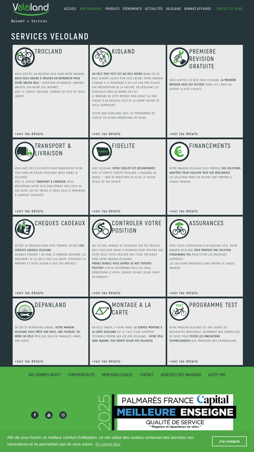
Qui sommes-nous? (45, 374)
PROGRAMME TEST (213, 304)
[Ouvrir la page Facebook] (34, 415)
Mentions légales (117, 374)
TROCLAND (49, 51)
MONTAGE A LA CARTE (131, 308)
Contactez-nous (230, 8)
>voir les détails (29, 134)
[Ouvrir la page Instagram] (63, 415)
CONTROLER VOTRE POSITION (137, 226)
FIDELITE (123, 145)
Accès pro (216, 374)
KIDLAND (123, 51)
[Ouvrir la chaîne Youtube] (49, 415)
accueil (70, 8)
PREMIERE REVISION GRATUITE (202, 58)
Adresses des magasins (181, 374)
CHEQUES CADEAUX (60, 222)
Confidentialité (81, 374)
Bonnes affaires (197, 8)
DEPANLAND (50, 304)
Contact (147, 374)
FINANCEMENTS (210, 145)
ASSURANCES (206, 222)
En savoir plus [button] (108, 444)
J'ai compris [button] (229, 441)
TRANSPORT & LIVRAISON (53, 149)
